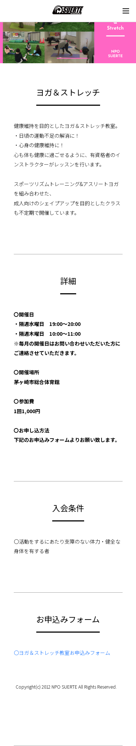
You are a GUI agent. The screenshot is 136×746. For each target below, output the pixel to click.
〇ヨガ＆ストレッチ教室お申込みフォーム (62, 652)
